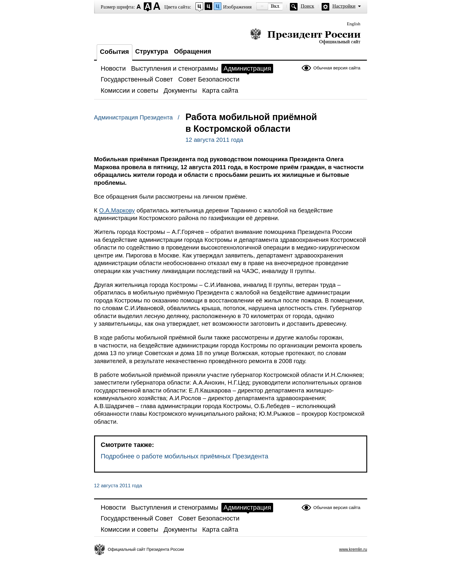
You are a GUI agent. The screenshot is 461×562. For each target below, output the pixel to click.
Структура (151, 51)
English (353, 23)
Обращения (192, 51)
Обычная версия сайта (336, 67)
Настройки (344, 6)
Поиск (307, 6)
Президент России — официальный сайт (305, 36)
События (114, 51)
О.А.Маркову (117, 210)
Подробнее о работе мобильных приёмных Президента (184, 456)
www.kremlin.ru (353, 549)
